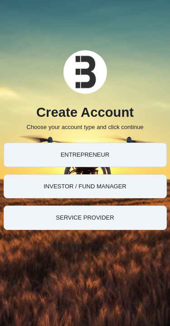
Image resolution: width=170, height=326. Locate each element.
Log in (111, 245)
